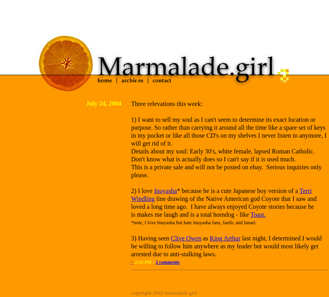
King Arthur (225, 238)
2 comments (168, 262)
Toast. (257, 214)
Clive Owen (186, 238)
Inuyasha (165, 190)
